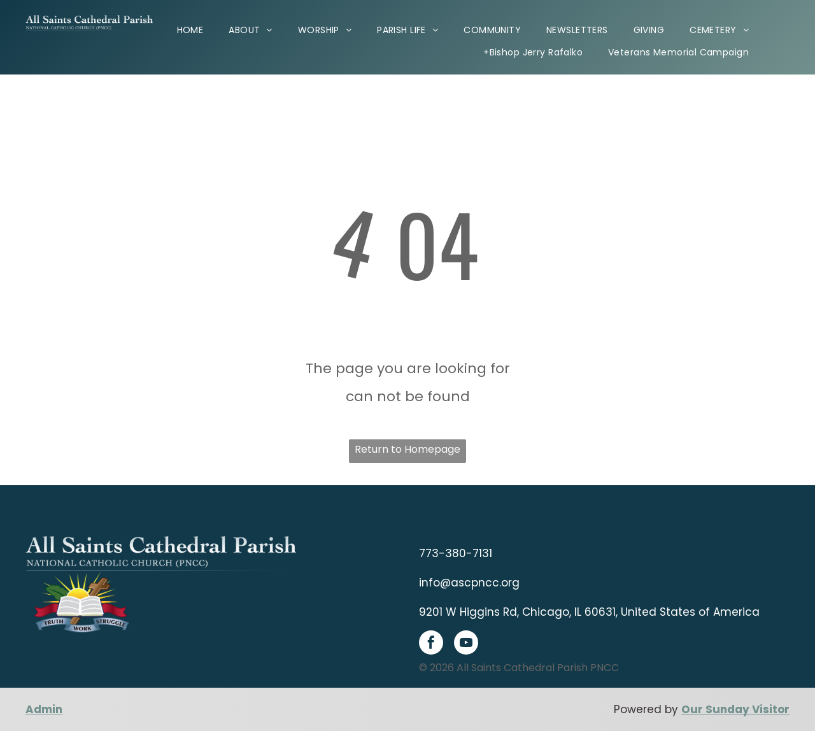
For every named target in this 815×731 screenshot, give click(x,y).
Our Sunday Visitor (735, 709)
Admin (43, 709)
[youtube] (466, 644)
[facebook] (431, 644)
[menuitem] (190, 29)
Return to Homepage (407, 449)
